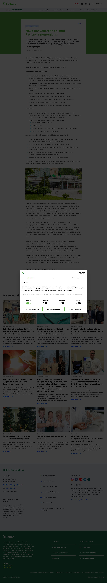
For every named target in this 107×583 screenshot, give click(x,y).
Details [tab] (53, 278)
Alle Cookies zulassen (75, 309)
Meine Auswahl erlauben (53, 309)
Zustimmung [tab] (31, 278)
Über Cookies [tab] (75, 278)
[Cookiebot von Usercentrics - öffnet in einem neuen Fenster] (78, 273)
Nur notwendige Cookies (32, 309)
